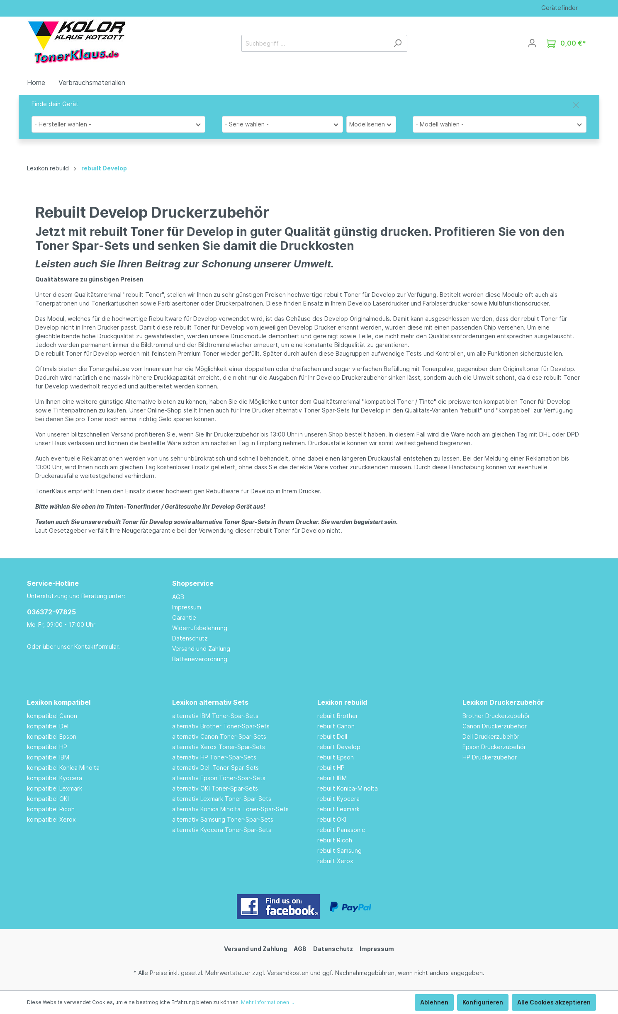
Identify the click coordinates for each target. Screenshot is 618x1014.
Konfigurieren (482, 1002)
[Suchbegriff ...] (314, 43)
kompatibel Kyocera (54, 777)
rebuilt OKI (331, 819)
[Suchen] (397, 43)
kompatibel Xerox (51, 819)
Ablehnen (434, 1002)
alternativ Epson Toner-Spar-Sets (218, 777)
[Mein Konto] (532, 43)
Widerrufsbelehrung (199, 627)
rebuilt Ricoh (334, 840)
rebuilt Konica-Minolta (347, 788)
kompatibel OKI (48, 798)
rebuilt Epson (335, 757)
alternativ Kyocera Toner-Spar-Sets (221, 829)
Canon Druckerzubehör (494, 726)
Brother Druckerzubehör (496, 715)
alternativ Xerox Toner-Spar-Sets (218, 746)
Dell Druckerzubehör (490, 736)
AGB (178, 596)
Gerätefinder (559, 7)
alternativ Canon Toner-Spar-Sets (219, 736)
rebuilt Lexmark (338, 809)
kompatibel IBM (48, 757)
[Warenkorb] (566, 43)
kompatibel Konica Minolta (63, 767)
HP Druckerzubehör (489, 757)
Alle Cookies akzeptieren (554, 1002)
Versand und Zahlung (201, 648)
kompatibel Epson (51, 736)
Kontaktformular (96, 646)
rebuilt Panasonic (341, 829)
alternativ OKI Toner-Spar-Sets (215, 788)
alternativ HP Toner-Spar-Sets (214, 757)
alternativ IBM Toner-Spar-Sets (215, 715)
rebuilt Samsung (339, 850)
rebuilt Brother (337, 715)
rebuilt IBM (332, 777)
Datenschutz (190, 638)
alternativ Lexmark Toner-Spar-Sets (221, 798)
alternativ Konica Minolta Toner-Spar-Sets (230, 809)
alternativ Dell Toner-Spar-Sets (215, 767)
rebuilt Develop (338, 746)
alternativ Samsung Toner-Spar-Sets (222, 819)
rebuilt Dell (332, 736)
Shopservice (193, 583)
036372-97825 (51, 612)
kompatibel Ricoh (51, 809)
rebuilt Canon (336, 726)
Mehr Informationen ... (267, 1002)
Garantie (184, 617)
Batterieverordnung (199, 658)
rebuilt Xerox (335, 860)
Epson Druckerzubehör (494, 746)
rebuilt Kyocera (338, 798)
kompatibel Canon (52, 715)
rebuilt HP (331, 767)
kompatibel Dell (48, 726)
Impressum (186, 607)
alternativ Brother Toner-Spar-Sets (221, 726)
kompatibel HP (47, 746)
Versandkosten (288, 972)
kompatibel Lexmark (54, 788)
